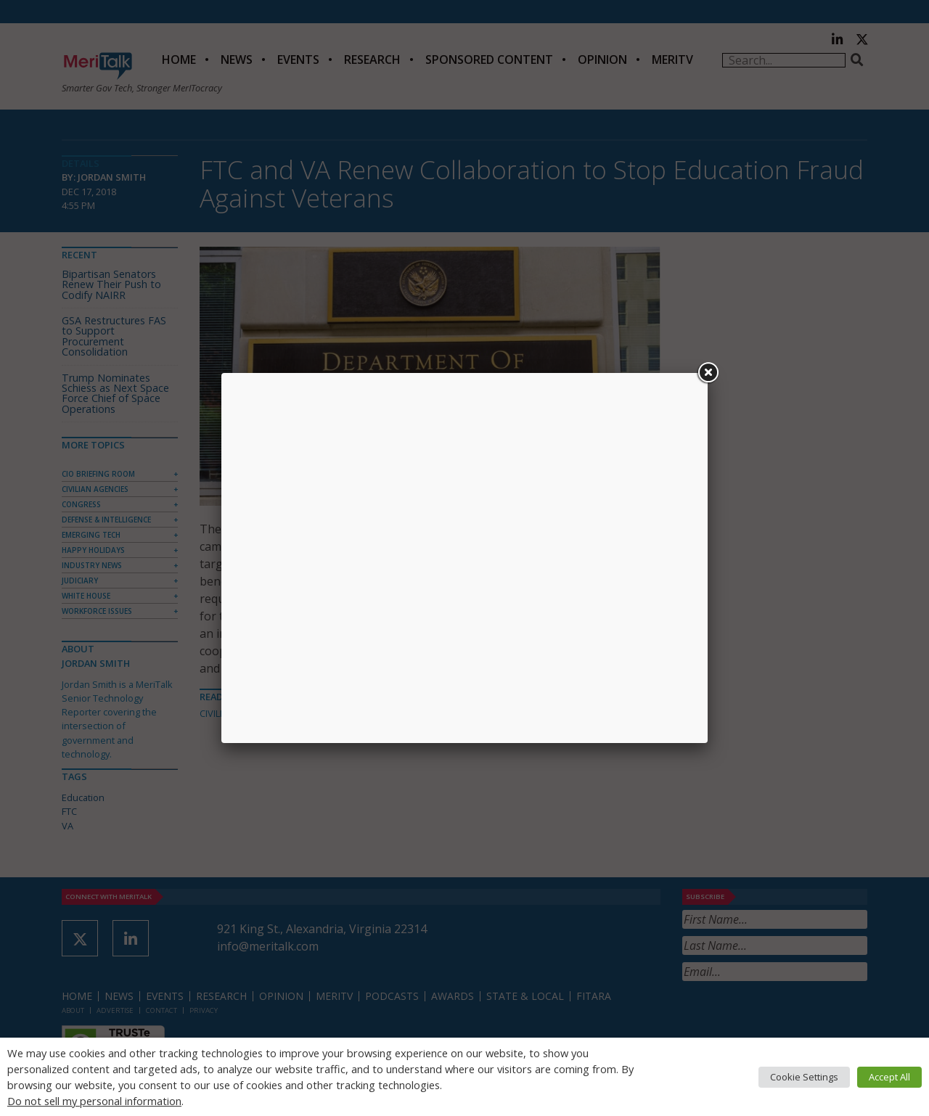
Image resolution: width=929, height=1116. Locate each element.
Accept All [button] (889, 1076)
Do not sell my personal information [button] (94, 1101)
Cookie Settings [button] (804, 1076)
